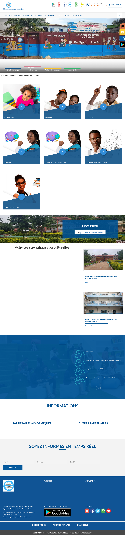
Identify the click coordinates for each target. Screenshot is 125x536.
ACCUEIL (8, 15)
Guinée (30, 509)
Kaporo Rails (89, 326)
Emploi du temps (13, 70)
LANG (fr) (78, 15)
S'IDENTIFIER (115, 5)
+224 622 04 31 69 (10, 514)
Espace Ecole (72, 70)
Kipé (86, 282)
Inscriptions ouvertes (90, 232)
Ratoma (12, 509)
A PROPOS (17, 15)
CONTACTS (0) (68, 15)
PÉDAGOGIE (49, 15)
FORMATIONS (28, 15)
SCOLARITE (39, 15)
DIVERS (58, 15)
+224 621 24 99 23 (99, 5)
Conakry (22, 509)
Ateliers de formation (52, 70)
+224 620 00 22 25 (28, 512)
